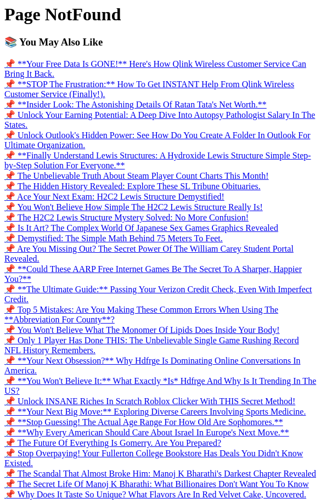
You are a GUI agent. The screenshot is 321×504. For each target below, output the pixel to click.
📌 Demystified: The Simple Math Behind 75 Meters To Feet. (113, 238)
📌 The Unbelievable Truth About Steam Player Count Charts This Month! (136, 175)
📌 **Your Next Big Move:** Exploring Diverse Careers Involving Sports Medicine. (155, 411)
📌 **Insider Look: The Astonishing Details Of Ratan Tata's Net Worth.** (135, 104)
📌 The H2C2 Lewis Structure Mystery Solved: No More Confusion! (126, 217)
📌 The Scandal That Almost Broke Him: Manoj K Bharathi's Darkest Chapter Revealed (160, 473)
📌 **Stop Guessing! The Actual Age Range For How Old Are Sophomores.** (143, 422)
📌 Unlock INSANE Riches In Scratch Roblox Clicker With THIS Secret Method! (149, 401)
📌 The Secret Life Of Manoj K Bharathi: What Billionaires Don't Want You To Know (156, 484)
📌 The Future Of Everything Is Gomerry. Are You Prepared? (112, 443)
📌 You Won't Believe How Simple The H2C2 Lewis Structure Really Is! (133, 207)
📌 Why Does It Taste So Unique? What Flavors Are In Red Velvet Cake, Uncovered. (155, 494)
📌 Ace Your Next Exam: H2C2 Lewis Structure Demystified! (114, 196)
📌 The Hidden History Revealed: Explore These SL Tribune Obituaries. (132, 186)
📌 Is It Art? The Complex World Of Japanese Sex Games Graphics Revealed (141, 228)
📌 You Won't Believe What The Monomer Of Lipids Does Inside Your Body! (142, 330)
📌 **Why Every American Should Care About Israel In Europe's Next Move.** (146, 432)
